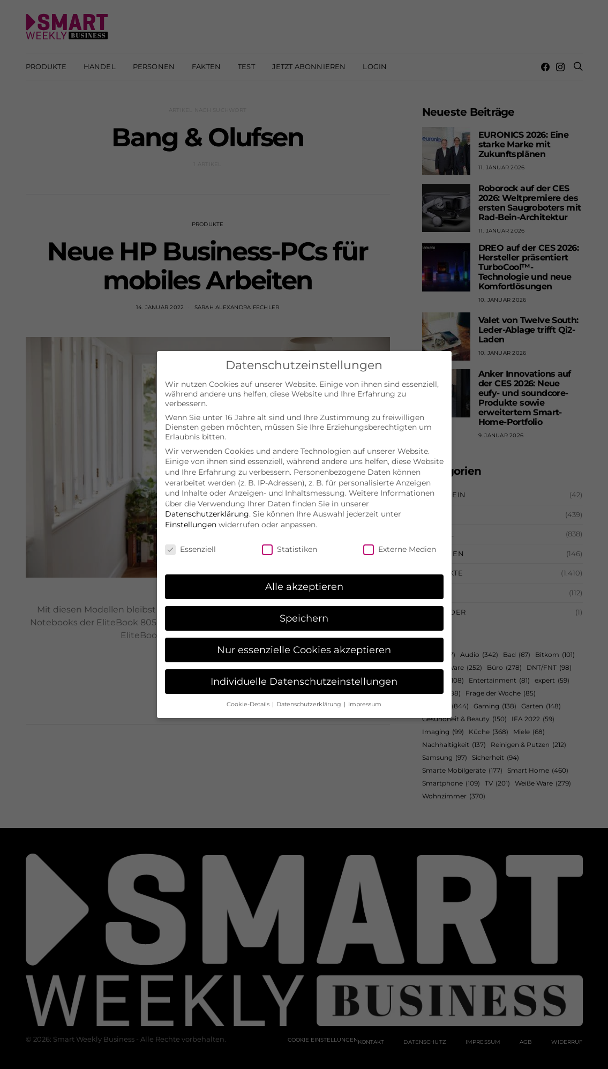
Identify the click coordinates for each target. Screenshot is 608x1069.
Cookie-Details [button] (249, 695)
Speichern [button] (304, 609)
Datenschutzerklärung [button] (309, 695)
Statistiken (289, 540)
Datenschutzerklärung (207, 505)
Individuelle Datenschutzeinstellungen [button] (304, 672)
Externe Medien (399, 540)
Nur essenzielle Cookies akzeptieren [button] (304, 641)
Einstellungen (190, 515)
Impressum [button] (364, 695)
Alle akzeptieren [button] (304, 578)
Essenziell (190, 540)
